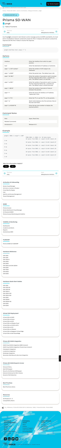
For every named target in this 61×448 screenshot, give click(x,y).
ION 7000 (6, 269)
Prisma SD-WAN (11, 10)
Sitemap (6, 434)
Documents (44, 429)
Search (6, 427)
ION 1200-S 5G (7, 295)
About (24, 424)
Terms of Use (44, 428)
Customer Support (28, 428)
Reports (5, 229)
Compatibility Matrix (8, 400)
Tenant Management (8, 196)
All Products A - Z (8, 398)
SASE (34, 407)
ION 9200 (6, 273)
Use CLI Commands (22, 10)
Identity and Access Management (12, 194)
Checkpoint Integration (9, 349)
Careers (25, 426)
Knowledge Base (27, 431)
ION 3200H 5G (7, 301)
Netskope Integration (9, 353)
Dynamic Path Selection (9, 375)
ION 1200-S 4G (7, 293)
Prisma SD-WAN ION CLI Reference (22, 407)
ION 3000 (6, 263)
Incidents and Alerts (8, 227)
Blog (5, 429)
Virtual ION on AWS (8, 317)
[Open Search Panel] (41, 4)
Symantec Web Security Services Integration (15, 355)
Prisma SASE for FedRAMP (10, 243)
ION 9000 (6, 271)
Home (4, 10)
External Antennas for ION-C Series (13, 373)
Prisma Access (7, 208)
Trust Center (44, 426)
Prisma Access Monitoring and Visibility (14, 214)
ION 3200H (6, 299)
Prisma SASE (49, 407)
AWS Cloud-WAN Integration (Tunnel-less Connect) (17, 347)
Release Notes (8, 426)
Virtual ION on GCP (8, 321)
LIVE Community (27, 429)
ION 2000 (6, 261)
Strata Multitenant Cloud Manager (12, 210)
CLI (5, 407)
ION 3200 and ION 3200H (10, 265)
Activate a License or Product (11, 188)
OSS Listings (7, 433)
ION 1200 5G (6, 289)
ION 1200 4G (6, 287)
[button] (60, 358)
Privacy (43, 424)
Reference (10, 407)
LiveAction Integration (9, 351)
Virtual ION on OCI (8, 327)
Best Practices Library (9, 386)
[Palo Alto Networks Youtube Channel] (16, 440)
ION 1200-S (6, 259)
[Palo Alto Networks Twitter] (13, 440)
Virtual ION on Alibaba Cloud (11, 323)
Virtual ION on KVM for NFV (11, 325)
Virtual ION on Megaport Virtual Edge (13, 331)
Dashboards (6, 225)
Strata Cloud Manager (9, 186)
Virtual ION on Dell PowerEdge (11, 333)
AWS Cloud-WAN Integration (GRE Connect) (15, 345)
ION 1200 (5, 257)
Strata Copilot (53, 4)
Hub (4, 192)
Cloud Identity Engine (9, 190)
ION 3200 (5, 297)
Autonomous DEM (8, 231)
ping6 (40, 10)
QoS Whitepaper (7, 369)
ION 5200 (5, 267)
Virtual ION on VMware (9, 329)
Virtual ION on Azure (8, 319)
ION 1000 (5, 255)
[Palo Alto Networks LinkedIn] (9, 440)
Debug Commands (32, 10)
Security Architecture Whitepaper (12, 371)
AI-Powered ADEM (8, 212)
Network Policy (7, 367)
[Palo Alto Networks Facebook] (5, 440)
